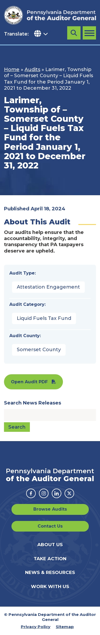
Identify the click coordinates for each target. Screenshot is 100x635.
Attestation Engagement (48, 287)
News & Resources (50, 572)
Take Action (50, 558)
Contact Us (50, 526)
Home (11, 69)
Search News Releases (32, 403)
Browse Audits (50, 509)
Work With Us (50, 586)
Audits (32, 69)
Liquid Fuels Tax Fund (44, 318)
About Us (50, 544)
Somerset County (39, 350)
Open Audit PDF (29, 381)
